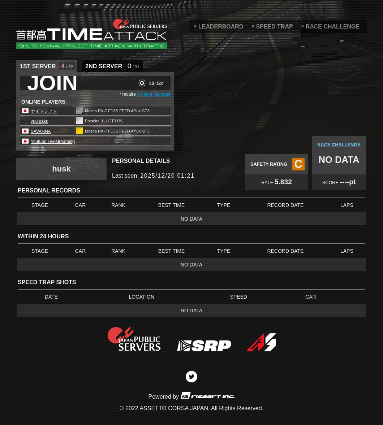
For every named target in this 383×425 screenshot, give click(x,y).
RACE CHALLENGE (333, 26)
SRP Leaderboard (91, 33)
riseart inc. (207, 395)
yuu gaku (39, 121)
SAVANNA (41, 131)
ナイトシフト (44, 111)
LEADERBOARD (220, 26)
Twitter (191, 376)
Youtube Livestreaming (53, 141)
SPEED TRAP (274, 26)
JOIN (52, 83)
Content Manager (154, 94)
